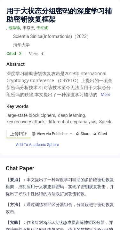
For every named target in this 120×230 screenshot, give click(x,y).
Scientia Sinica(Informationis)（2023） (52, 36)
